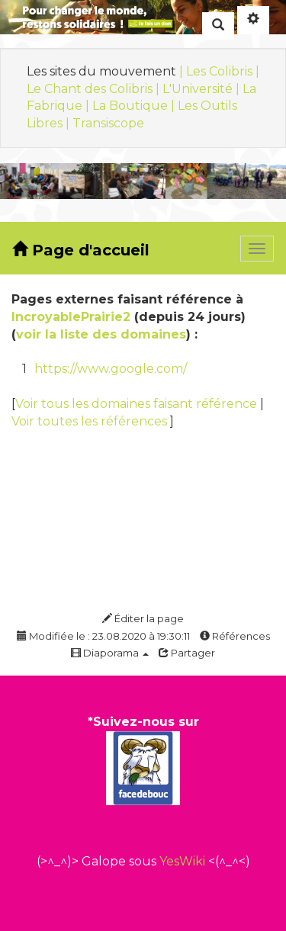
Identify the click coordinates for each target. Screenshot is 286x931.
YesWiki (182, 861)
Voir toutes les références (90, 421)
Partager (187, 653)
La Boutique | (135, 105)
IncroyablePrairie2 (70, 317)
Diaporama (110, 653)
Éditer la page (143, 618)
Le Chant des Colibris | (94, 89)
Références (235, 636)
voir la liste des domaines (101, 334)
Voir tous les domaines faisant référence (137, 403)
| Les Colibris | (219, 71)
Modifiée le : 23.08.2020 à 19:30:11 (103, 636)
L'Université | (202, 89)
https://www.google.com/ (110, 368)
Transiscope (108, 123)
